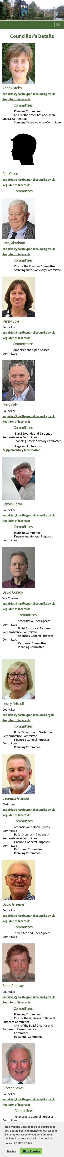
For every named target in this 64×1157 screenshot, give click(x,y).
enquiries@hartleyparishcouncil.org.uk (28, 715)
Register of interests (16, 99)
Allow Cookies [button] (31, 1151)
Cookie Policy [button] (23, 1143)
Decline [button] (11, 1151)
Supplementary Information (21, 450)
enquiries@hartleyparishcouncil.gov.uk (28, 94)
